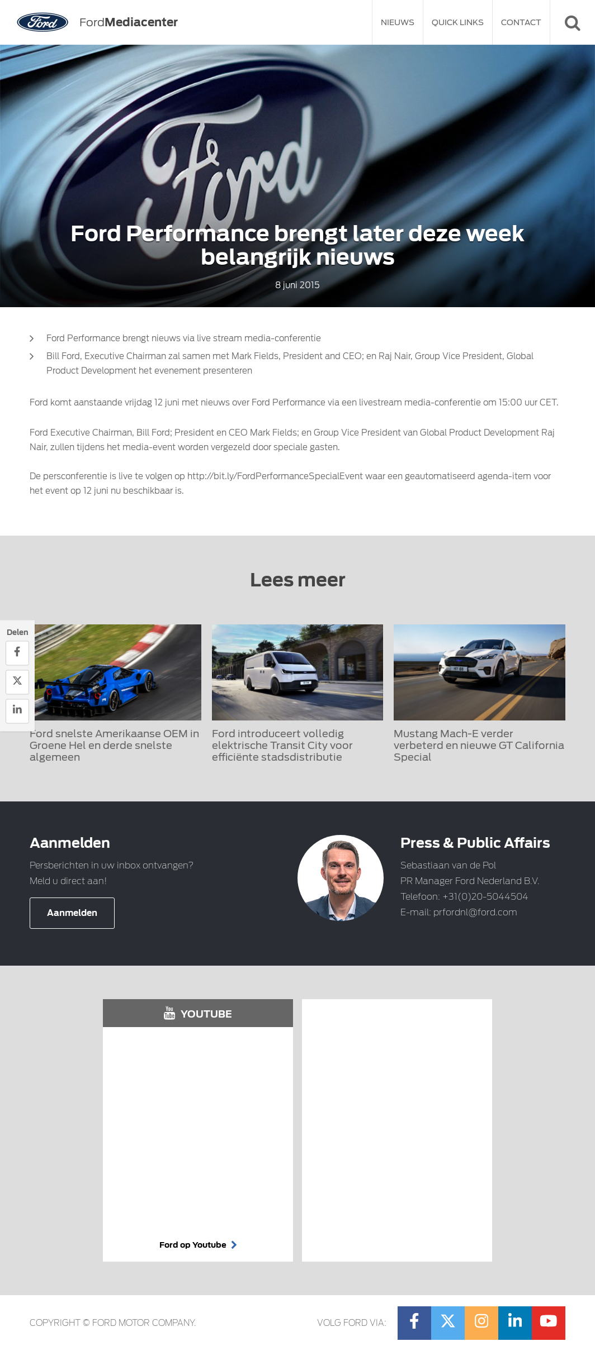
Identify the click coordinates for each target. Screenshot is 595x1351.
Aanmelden (72, 913)
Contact (521, 22)
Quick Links (458, 22)
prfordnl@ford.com (475, 912)
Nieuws (397, 22)
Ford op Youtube (198, 1244)
